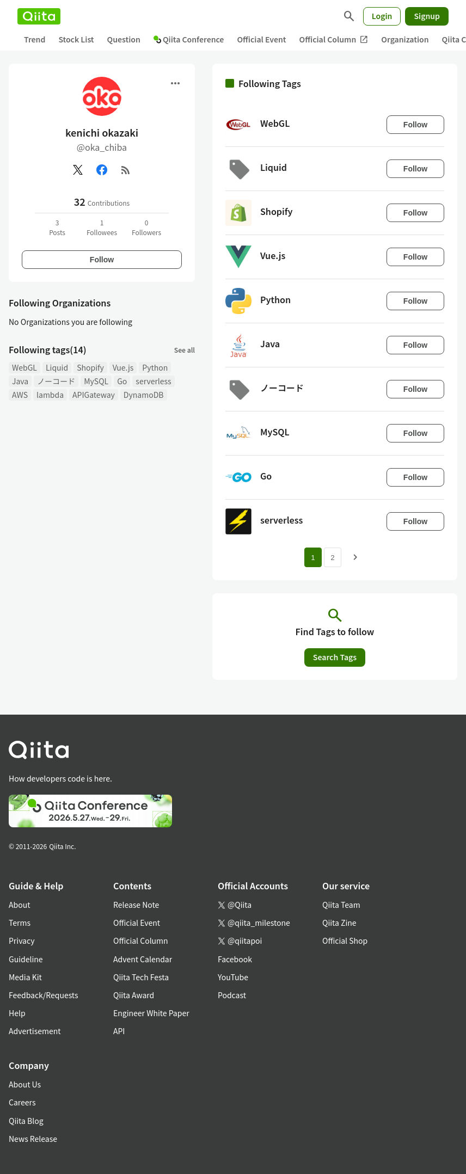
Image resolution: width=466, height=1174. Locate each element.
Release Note (136, 904)
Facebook (235, 959)
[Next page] (355, 557)
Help (17, 1012)
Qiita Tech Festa (141, 977)
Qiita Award (133, 994)
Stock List (76, 39)
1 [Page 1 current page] (313, 558)
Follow (102, 259)
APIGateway (93, 394)
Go (122, 381)
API (119, 1030)
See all (184, 349)
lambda (50, 394)
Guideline (26, 959)
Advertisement (35, 1030)
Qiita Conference (189, 39)
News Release (33, 1138)
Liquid (57, 367)
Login (382, 15)
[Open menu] (175, 83)
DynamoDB (144, 394)
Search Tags (335, 656)
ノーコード (56, 381)
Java (20, 381)
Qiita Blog (26, 1120)
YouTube (233, 977)
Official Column (334, 39)
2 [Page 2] (332, 558)
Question (123, 39)
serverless (153, 381)
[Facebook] (102, 170)
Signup (427, 15)
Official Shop (344, 940)
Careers (22, 1102)
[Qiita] (38, 16)
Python (155, 367)
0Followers (146, 227)
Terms (19, 922)
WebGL (24, 367)
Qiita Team (341, 904)
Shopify (90, 367)
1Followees (102, 227)
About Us (25, 1084)
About (19, 904)
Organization (404, 39)
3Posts (57, 227)
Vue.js (123, 367)
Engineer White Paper (151, 1012)
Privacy (21, 940)
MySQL (96, 381)
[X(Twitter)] (78, 170)
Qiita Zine (339, 922)
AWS (20, 394)
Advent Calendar (142, 959)
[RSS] (126, 170)
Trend (34, 39)
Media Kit (25, 977)
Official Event (261, 39)
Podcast (232, 994)
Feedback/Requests (43, 994)
